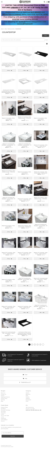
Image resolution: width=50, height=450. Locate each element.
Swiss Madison (4, 419)
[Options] (47, 43)
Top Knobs (3, 411)
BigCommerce (8, 445)
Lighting (28, 398)
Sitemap (3, 399)
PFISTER (15, 19)
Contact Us (3, 394)
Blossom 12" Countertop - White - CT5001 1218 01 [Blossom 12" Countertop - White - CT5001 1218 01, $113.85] (8, 119)
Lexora (2, 417)
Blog (2, 401)
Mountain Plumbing (5, 410)
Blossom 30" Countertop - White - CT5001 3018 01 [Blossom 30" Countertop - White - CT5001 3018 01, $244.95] (24, 172)
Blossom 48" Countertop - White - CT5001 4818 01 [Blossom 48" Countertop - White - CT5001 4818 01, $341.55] (8, 280)
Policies (2, 395)
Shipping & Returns (5, 397)
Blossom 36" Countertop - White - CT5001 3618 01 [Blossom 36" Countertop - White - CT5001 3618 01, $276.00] (8, 226)
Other (27, 401)
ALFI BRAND (36, 12)
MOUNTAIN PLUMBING (11, 15)
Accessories (28, 399)
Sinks (27, 395)
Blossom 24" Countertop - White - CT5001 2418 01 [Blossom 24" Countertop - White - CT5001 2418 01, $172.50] (40, 119)
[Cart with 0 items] (48, 2)
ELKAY (2, 414)
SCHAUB (22, 22)
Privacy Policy (4, 398)
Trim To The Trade (5, 415)
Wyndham (3, 408)
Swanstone (3, 418)
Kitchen (27, 393)
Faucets (27, 397)
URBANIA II (15, 7)
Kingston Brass (4, 407)
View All (2, 421)
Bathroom (28, 394)
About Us (3, 393)
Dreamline (3, 412)
